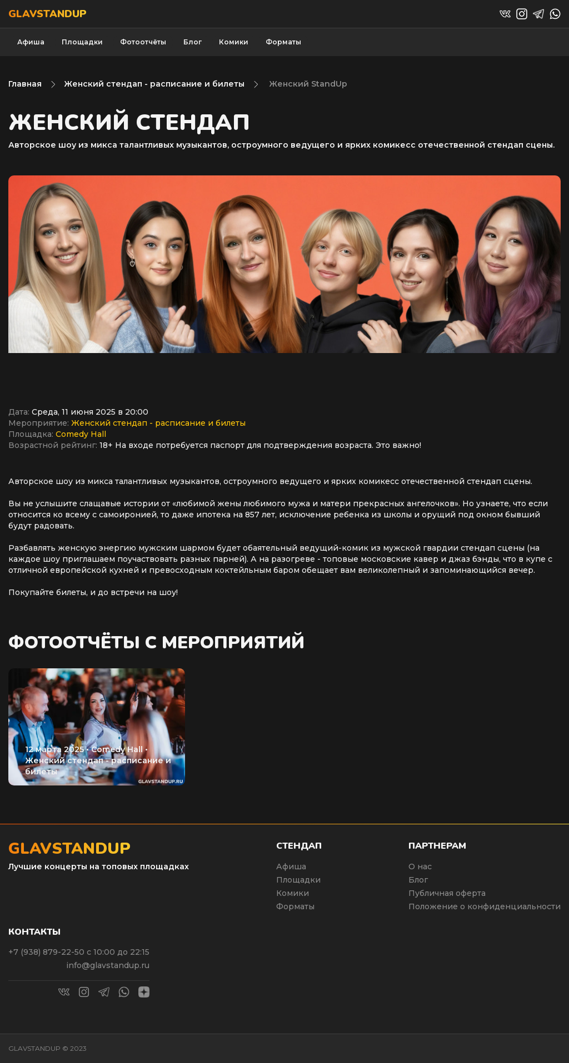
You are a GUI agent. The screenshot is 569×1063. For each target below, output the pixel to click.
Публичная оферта (447, 893)
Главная (25, 84)
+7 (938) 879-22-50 (47, 952)
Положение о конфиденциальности (484, 906)
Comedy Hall (81, 434)
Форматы (283, 42)
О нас (420, 866)
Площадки (82, 42)
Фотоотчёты (143, 42)
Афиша (30, 42)
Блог (192, 42)
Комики (233, 42)
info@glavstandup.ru (107, 965)
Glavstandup (47, 14)
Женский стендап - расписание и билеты (154, 84)
